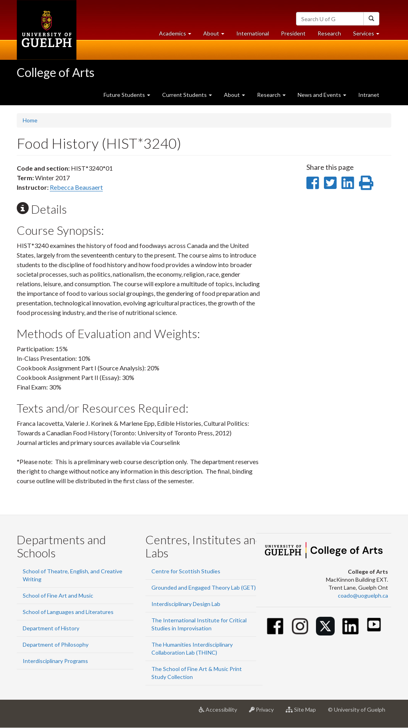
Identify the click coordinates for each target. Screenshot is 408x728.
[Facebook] (275, 626)
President (293, 33)
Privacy (264, 712)
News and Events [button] (322, 94)
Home (30, 120)
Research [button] (271, 94)
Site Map (304, 712)
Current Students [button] (187, 94)
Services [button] (369, 35)
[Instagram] (300, 626)
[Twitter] (325, 626)
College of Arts (55, 72)
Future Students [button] (127, 94)
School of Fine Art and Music (58, 595)
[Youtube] (374, 624)
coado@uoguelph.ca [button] (363, 595)
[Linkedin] (350, 626)
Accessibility (221, 712)
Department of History (51, 628)
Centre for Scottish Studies (185, 571)
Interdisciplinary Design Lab (185, 603)
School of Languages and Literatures (68, 611)
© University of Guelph (356, 709)
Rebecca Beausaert (76, 187)
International (252, 33)
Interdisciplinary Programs (55, 660)
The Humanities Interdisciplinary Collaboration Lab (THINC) (192, 648)
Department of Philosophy (55, 644)
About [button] (216, 35)
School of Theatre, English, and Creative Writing (72, 575)
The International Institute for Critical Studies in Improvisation (199, 624)
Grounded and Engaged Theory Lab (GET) (203, 587)
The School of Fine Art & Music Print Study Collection (196, 672)
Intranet (368, 94)
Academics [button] (178, 35)
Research (332, 35)
